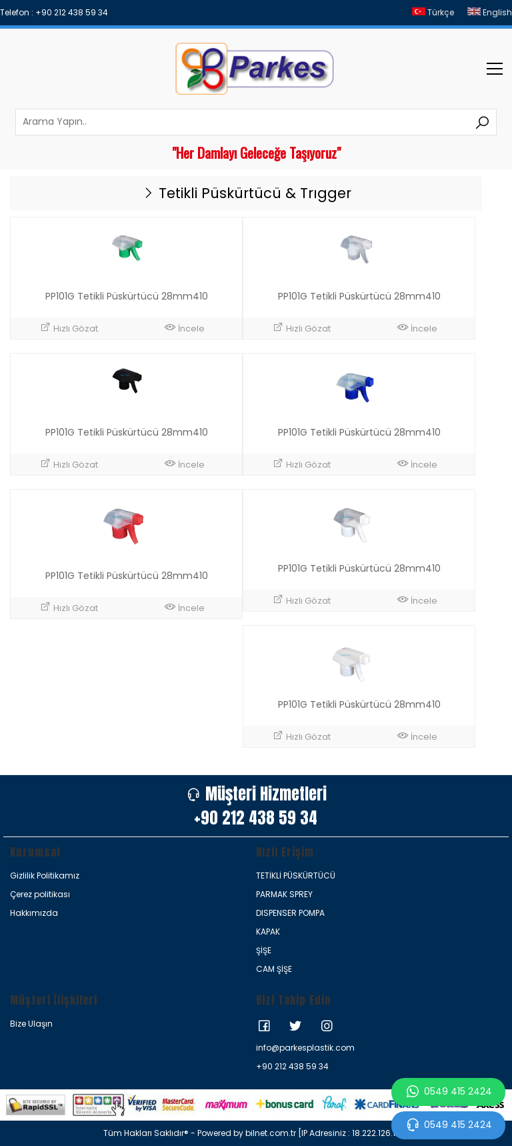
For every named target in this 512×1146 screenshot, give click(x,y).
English (489, 12)
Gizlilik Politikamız (44, 875)
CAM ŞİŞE (274, 969)
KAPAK (268, 931)
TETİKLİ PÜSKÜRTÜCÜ (295, 875)
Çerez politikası (40, 894)
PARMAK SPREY (284, 894)
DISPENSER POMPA (290, 913)
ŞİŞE (263, 950)
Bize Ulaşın (31, 1023)
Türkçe (433, 12)
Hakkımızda (34, 913)
